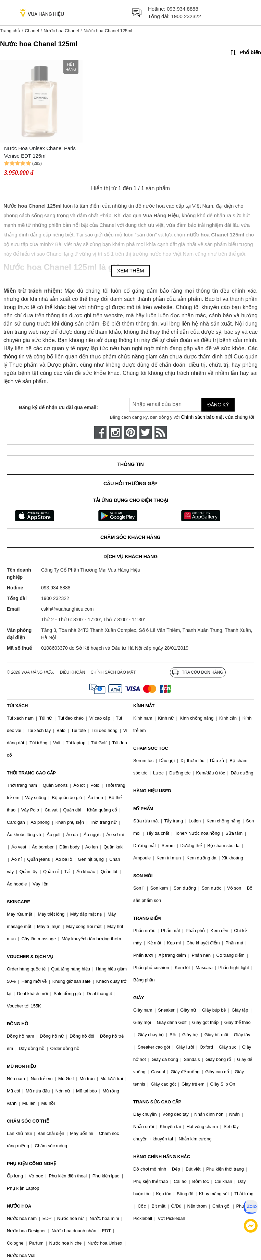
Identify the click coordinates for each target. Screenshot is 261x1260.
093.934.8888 (182, 9)
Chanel (32, 30)
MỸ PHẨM (143, 808)
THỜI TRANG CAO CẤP (31, 772)
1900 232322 (186, 16)
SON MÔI (142, 875)
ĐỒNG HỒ (17, 1023)
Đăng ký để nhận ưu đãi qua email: (58, 407)
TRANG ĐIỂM (147, 918)
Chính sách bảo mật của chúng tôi (217, 417)
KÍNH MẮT (143, 705)
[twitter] (145, 432)
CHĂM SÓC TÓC (150, 748)
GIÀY (138, 997)
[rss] (160, 432)
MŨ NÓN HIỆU (21, 1066)
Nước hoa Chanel (61, 30)
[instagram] (115, 432)
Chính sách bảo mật (113, 672)
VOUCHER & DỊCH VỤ (30, 956)
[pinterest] (130, 432)
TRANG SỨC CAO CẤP (157, 1101)
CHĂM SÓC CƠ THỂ (28, 1121)
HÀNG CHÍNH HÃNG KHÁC (161, 1156)
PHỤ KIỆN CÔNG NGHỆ (31, 1163)
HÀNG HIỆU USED (152, 790)
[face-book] (100, 432)
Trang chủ (10, 30)
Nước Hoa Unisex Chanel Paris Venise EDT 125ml (40, 152)
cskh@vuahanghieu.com (67, 609)
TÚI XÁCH (17, 705)
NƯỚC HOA (19, 1206)
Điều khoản (72, 672)
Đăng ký (218, 404)
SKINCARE (18, 901)
